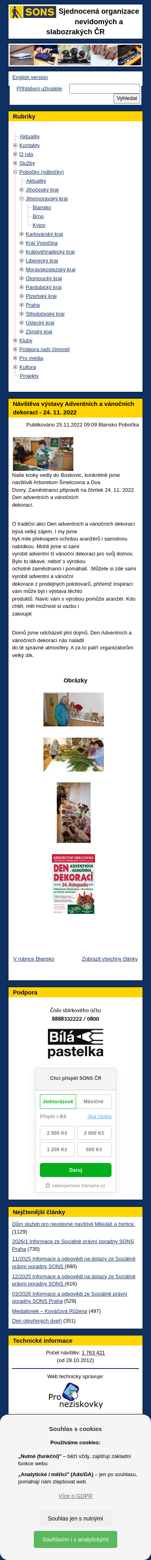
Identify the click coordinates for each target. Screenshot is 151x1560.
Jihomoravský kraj (47, 199)
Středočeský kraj (45, 314)
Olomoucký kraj (44, 278)
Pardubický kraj (44, 287)
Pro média (31, 358)
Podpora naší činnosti (44, 349)
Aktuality (29, 136)
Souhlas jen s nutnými (75, 1518)
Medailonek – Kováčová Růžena (49, 1311)
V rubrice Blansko (33, 959)
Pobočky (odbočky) (41, 172)
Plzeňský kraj (41, 296)
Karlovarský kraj (44, 234)
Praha (33, 305)
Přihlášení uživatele (39, 88)
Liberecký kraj (42, 261)
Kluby (26, 340)
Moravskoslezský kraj (51, 269)
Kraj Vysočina (42, 243)
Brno (38, 216)
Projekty (29, 376)
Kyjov (39, 225)
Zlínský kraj (39, 332)
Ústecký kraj (40, 323)
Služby (27, 163)
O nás (26, 154)
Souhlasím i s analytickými (75, 1539)
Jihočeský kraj (42, 190)
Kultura (27, 367)
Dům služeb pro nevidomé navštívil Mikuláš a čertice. (73, 1224)
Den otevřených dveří (37, 1321)
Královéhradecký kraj (50, 252)
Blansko (42, 207)
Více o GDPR (75, 1496)
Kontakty (29, 145)
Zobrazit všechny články (110, 959)
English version (30, 77)
